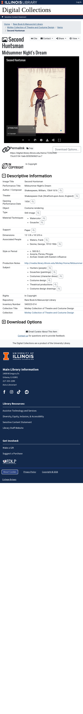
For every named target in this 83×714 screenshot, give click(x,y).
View (73, 38)
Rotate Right (35, 140)
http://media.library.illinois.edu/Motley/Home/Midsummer (53, 263)
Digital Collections (26, 9)
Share (60, 38)
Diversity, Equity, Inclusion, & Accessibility (23, 416)
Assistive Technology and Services (20, 410)
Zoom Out (29, 140)
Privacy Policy (29, 471)
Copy (30, 148)
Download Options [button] (22, 322)
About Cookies (9, 471)
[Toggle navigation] (79, 10)
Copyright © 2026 (50, 471)
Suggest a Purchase (12, 453)
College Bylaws (9, 479)
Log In (78, 2)
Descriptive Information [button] (27, 175)
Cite (34, 38)
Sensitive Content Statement (15, 17)
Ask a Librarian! (10, 384)
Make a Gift (8, 448)
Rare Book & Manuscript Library (28, 24)
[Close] (33, 128)
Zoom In (23, 140)
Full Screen (59, 140)
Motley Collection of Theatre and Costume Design (30, 27)
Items (60, 27)
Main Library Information (21, 369)
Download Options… (67, 149)
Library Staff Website (13, 428)
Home (7, 24)
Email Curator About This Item (41, 331)
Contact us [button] (23, 336)
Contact (46, 38)
